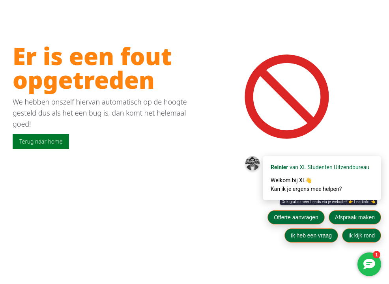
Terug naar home (40, 141)
